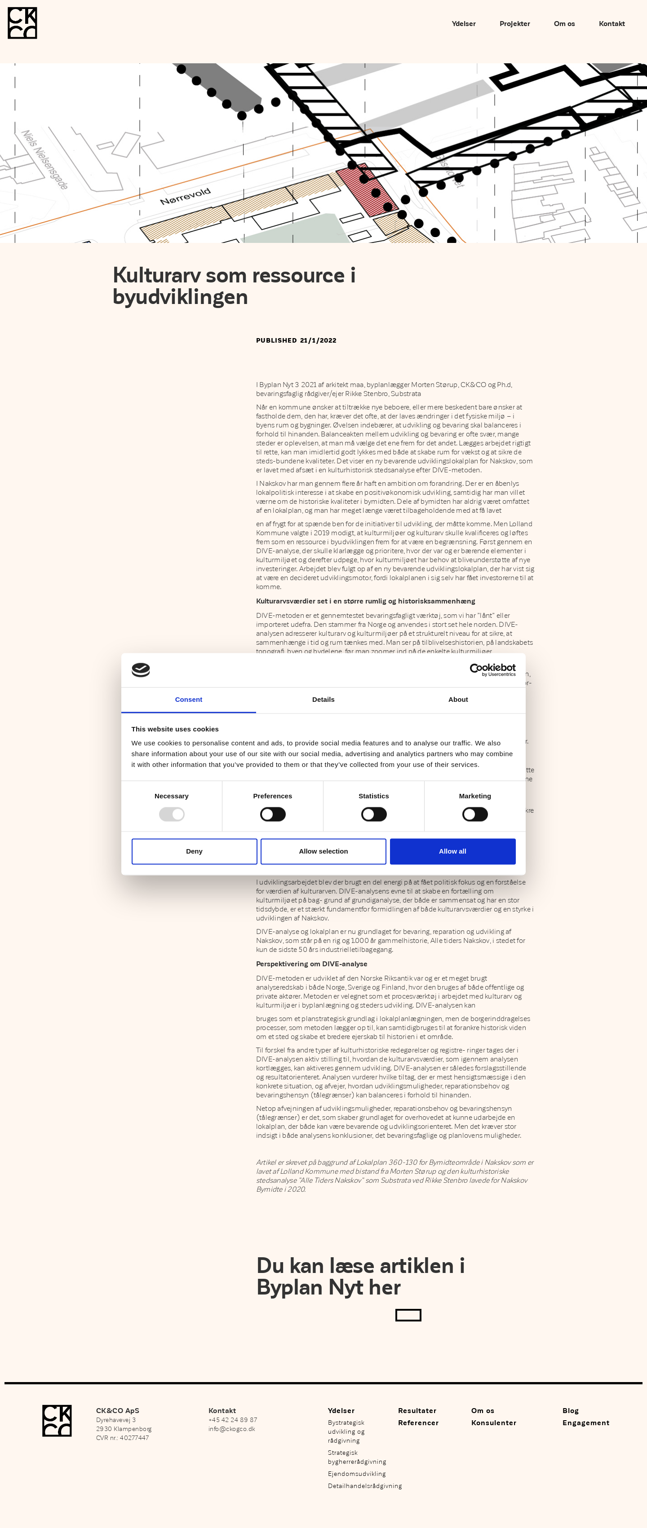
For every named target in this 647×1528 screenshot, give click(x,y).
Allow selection (323, 851)
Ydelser (464, 24)
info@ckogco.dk (231, 1429)
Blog (571, 1411)
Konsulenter (494, 1423)
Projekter (515, 24)
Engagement (586, 1423)
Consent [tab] (189, 700)
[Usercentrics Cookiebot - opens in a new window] (476, 670)
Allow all (452, 851)
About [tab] (458, 700)
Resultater (417, 1411)
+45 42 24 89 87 (232, 1420)
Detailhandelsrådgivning (358, 1486)
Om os (564, 24)
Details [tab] (323, 700)
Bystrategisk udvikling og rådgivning (346, 1431)
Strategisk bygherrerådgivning (357, 1457)
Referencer (418, 1423)
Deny (194, 851)
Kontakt (612, 24)
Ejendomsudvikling (357, 1474)
